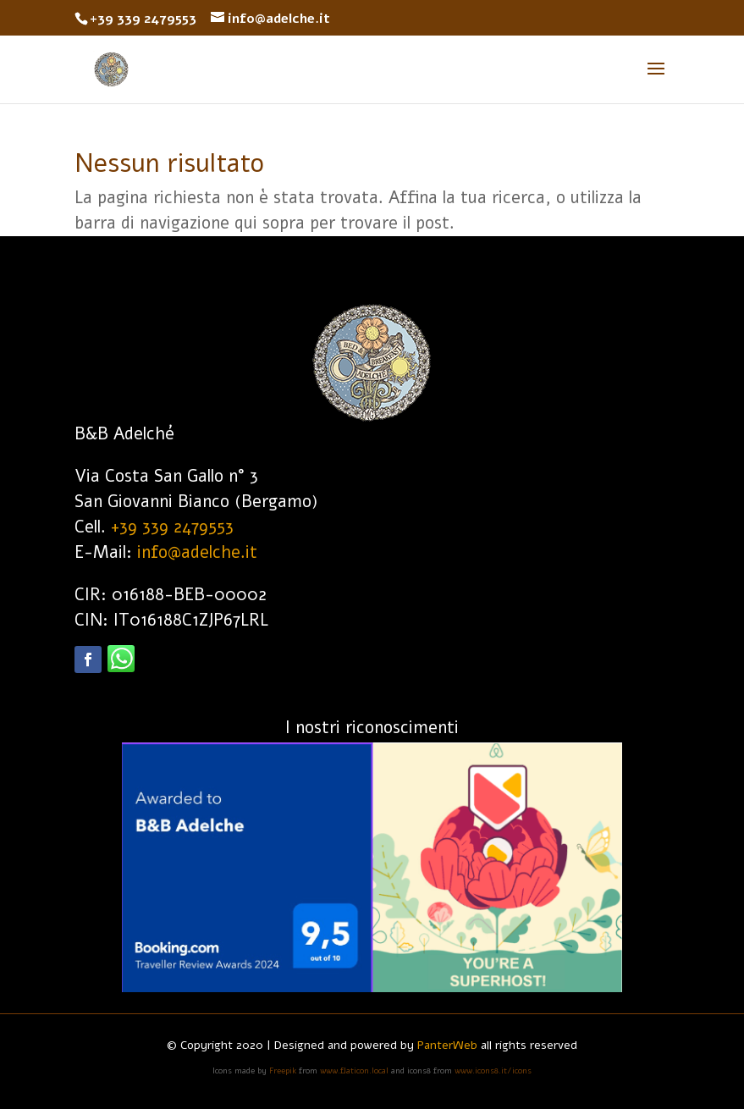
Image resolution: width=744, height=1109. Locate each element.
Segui (166, 668)
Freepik (282, 1071)
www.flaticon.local (355, 1071)
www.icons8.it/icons (493, 1071)
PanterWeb (447, 1045)
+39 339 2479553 (172, 527)
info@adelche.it (197, 552)
